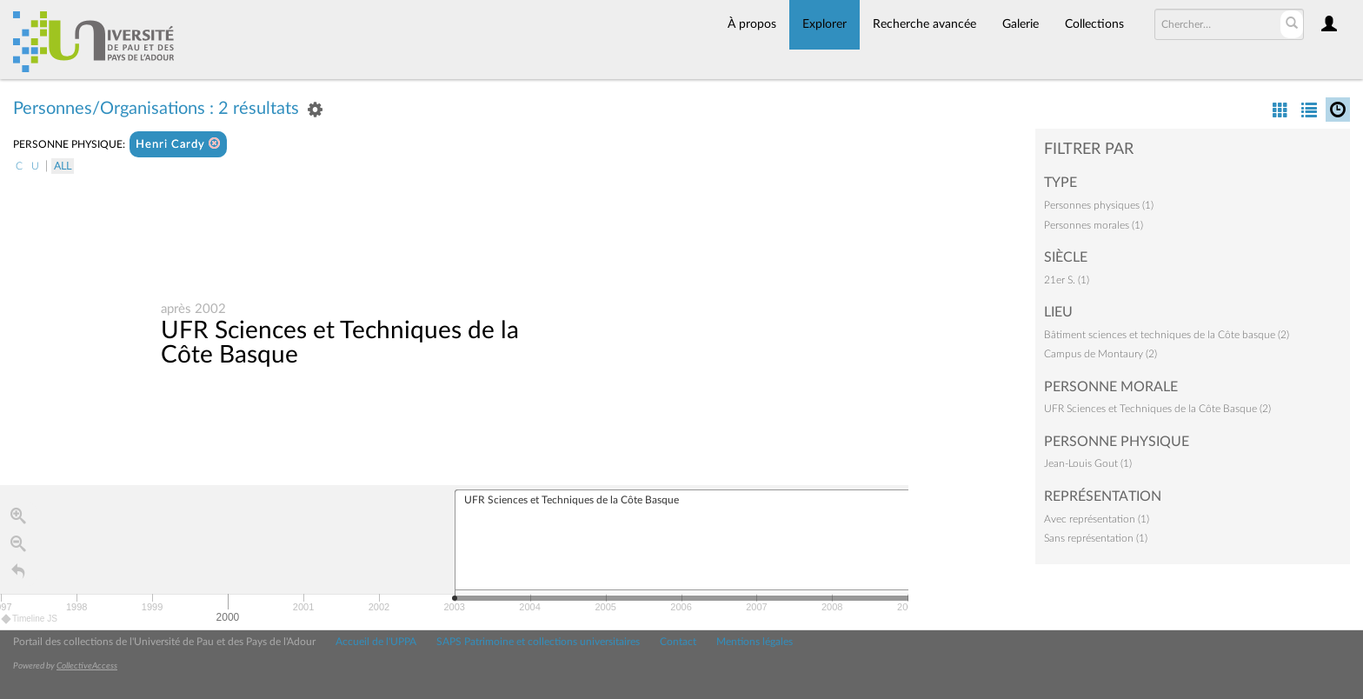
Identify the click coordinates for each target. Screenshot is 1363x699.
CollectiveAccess (87, 666)
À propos (752, 24)
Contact (678, 641)
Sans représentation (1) (1095, 538)
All (62, 166)
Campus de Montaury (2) (1100, 354)
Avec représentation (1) (1096, 519)
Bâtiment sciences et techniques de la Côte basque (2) (1166, 335)
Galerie (1020, 24)
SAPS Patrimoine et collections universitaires (538, 641)
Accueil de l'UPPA (376, 641)
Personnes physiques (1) (1099, 205)
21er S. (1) (1066, 280)
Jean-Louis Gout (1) (1088, 463)
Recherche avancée (924, 24)
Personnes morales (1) (1093, 225)
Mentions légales (754, 641)
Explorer (824, 24)
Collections (1094, 24)
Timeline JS (30, 619)
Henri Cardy (178, 143)
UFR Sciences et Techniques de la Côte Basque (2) (1157, 408)
